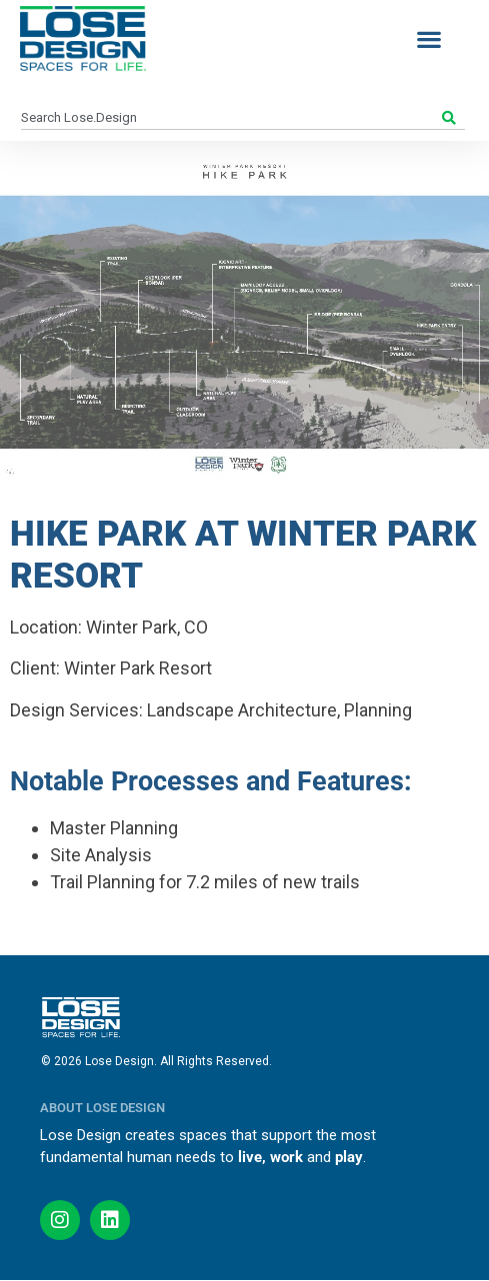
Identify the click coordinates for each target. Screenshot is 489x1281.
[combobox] (229, 118)
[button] (428, 38)
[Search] (451, 118)
